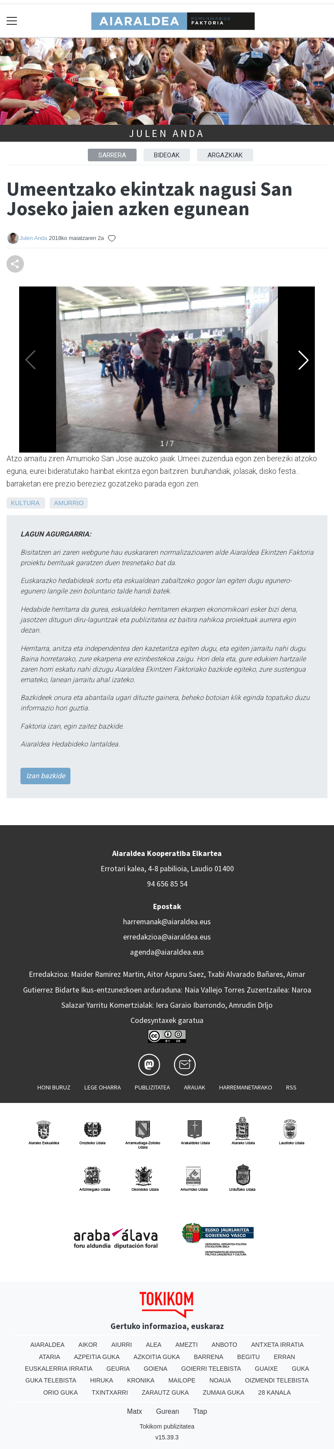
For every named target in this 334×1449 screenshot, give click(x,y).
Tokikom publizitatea (167, 1426)
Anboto (224, 1344)
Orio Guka (60, 1392)
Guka (300, 1368)
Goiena (155, 1368)
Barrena (209, 1356)
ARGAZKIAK (225, 155)
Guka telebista (50, 1380)
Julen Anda (167, 133)
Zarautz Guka (165, 1392)
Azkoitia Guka (157, 1356)
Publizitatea (152, 1087)
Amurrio (69, 503)
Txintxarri (110, 1392)
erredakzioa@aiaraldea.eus (167, 937)
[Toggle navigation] (12, 20)
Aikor (87, 1344)
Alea (153, 1344)
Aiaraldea (47, 1344)
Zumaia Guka (223, 1392)
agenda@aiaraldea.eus (167, 952)
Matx (134, 1411)
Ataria (49, 1356)
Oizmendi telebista (277, 1380)
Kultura (25, 503)
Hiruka (101, 1380)
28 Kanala (274, 1392)
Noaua (220, 1380)
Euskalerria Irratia (58, 1368)
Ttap (200, 1411)
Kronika (140, 1380)
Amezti (186, 1344)
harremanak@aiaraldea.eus (167, 921)
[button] (303, 360)
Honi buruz (53, 1087)
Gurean (167, 1411)
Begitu (248, 1356)
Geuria (118, 1368)
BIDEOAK (167, 155)
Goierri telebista (211, 1368)
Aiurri (121, 1344)
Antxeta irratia (277, 1344)
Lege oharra (102, 1087)
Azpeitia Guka (97, 1356)
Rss (291, 1087)
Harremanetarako (245, 1087)
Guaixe (266, 1368)
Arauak (194, 1087)
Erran (284, 1356)
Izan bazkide (45, 776)
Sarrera (112, 155)
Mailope (181, 1380)
